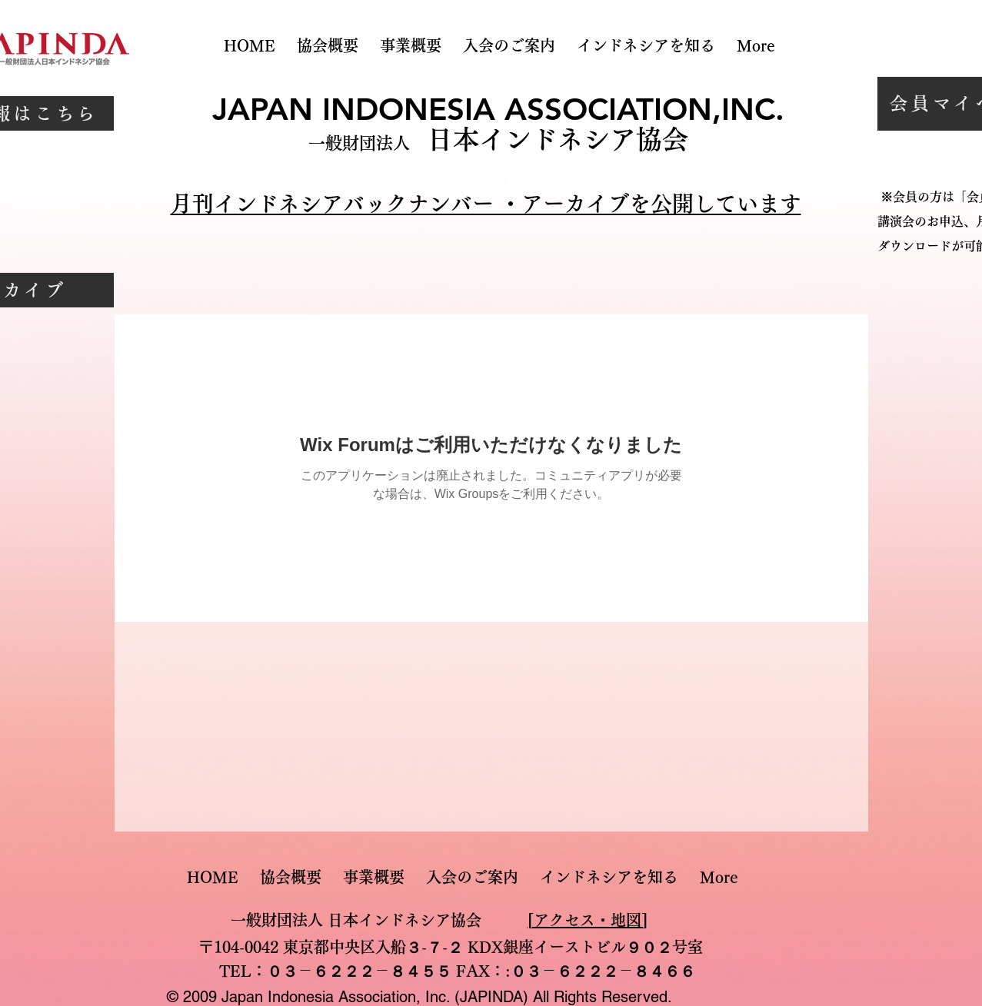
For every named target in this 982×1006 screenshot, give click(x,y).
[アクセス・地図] (587, 920)
